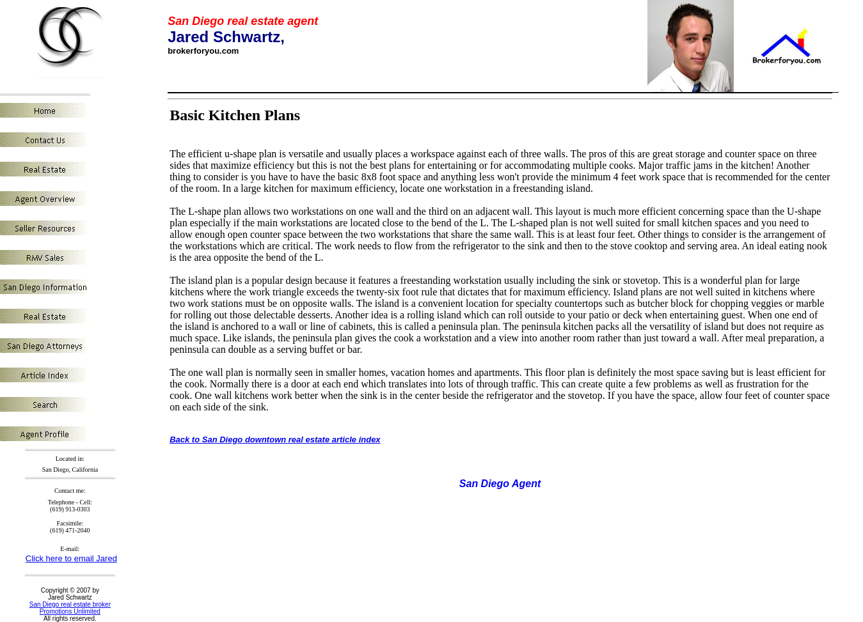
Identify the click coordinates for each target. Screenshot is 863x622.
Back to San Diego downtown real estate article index (275, 439)
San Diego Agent (500, 483)
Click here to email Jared (71, 558)
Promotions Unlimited (70, 611)
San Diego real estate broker (70, 604)
